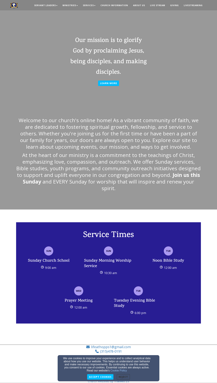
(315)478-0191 (111, 351)
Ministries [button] (70, 5)
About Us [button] (139, 5)
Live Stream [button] (157, 5)
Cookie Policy (119, 370)
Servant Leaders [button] (45, 5)
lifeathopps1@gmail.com (111, 347)
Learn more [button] (108, 83)
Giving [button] (174, 5)
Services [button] (89, 5)
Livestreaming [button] (193, 5)
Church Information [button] (114, 5)
